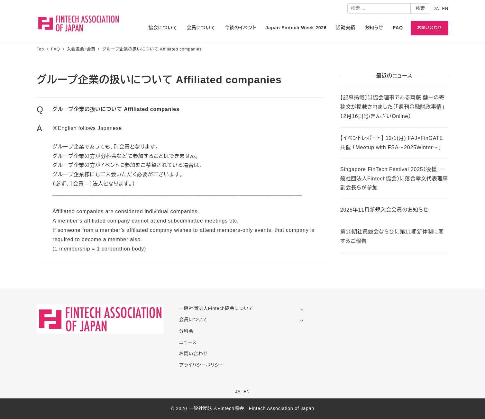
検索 (420, 8)
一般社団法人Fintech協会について (216, 308)
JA (436, 8)
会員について (193, 319)
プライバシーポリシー (201, 365)
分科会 (186, 331)
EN (445, 8)
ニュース (188, 342)
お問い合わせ (193, 353)
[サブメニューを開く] (301, 309)
